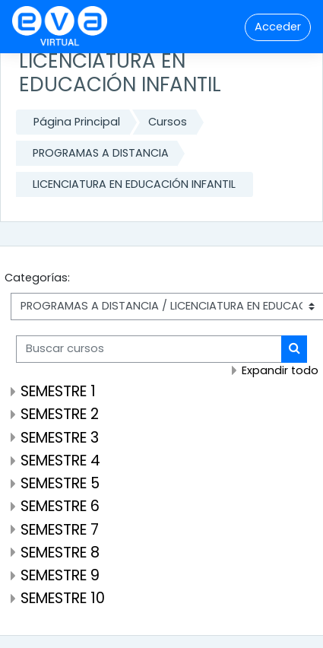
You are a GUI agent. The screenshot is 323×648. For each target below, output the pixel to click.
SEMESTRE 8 (60, 552)
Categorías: (37, 277)
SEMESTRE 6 (60, 506)
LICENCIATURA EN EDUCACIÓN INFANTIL (134, 184)
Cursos (167, 121)
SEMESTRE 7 (60, 529)
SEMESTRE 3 (60, 437)
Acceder (278, 26)
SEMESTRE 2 (60, 414)
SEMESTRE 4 (60, 460)
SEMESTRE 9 (60, 575)
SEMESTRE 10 (63, 598)
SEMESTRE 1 (58, 391)
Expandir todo (280, 370)
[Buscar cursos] (149, 349)
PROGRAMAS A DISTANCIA (101, 152)
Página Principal (76, 121)
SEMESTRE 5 (60, 483)
